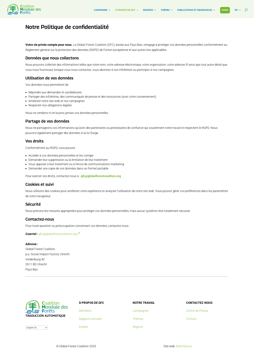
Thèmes (138, 319)
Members (85, 310)
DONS (225, 9)
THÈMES (165, 10)
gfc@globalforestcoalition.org (101, 176)
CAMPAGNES (100, 10)
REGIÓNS (148, 10)
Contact (191, 319)
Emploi (83, 326)
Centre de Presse (197, 310)
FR (236, 10)
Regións (138, 326)
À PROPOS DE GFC (125, 10)
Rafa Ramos (184, 346)
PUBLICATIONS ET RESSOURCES (194, 10)
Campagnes (141, 310)
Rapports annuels (90, 319)
